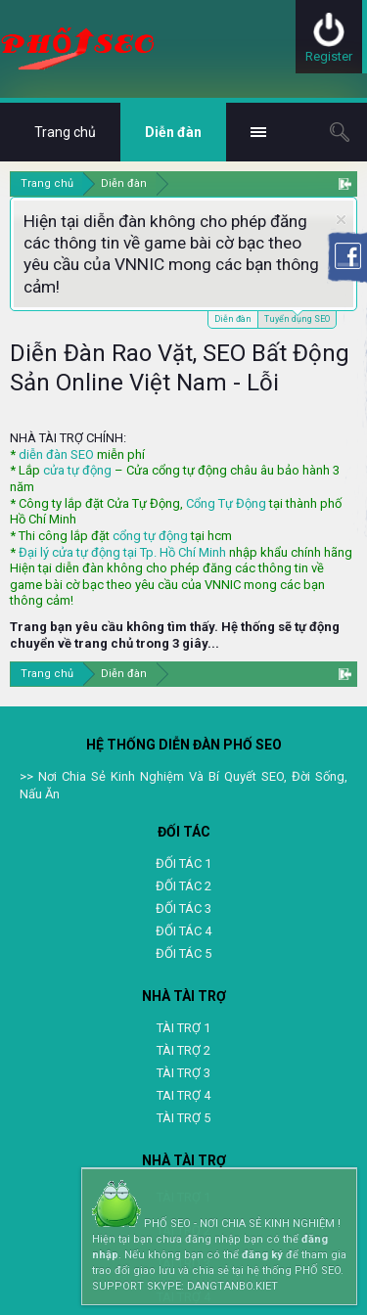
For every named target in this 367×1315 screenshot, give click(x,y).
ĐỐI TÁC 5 (183, 953)
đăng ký (262, 1254)
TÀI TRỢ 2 (183, 1050)
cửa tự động (77, 470)
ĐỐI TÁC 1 (183, 863)
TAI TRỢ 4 (183, 1095)
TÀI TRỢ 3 (183, 1073)
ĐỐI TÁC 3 (183, 908)
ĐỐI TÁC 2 (183, 886)
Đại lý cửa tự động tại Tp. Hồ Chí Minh (122, 552)
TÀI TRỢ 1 (183, 1027)
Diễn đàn (233, 319)
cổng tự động (150, 535)
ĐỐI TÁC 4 (183, 931)
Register (328, 56)
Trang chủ (65, 132)
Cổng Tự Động (226, 503)
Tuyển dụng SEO (297, 317)
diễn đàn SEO (56, 454)
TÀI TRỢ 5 (183, 1118)
